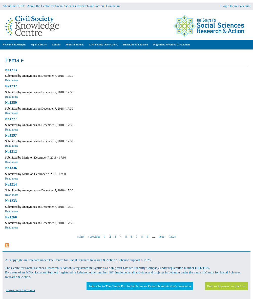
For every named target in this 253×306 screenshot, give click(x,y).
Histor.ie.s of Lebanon (135, 44)
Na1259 (11, 102)
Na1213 (11, 70)
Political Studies (75, 44)
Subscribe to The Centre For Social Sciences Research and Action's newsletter (139, 286)
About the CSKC (14, 6)
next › (162, 236)
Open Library (39, 44)
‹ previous (94, 236)
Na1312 (11, 151)
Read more (11, 80)
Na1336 (11, 168)
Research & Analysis (14, 44)
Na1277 (11, 119)
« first (80, 236)
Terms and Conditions (20, 290)
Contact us (113, 6)
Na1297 (11, 135)
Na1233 (11, 201)
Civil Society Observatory (103, 44)
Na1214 (11, 184)
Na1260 (11, 217)
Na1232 (11, 86)
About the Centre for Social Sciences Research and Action (65, 6)
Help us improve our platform (226, 286)
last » (173, 236)
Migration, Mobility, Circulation (171, 44)
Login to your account (235, 6)
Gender (56, 44)
